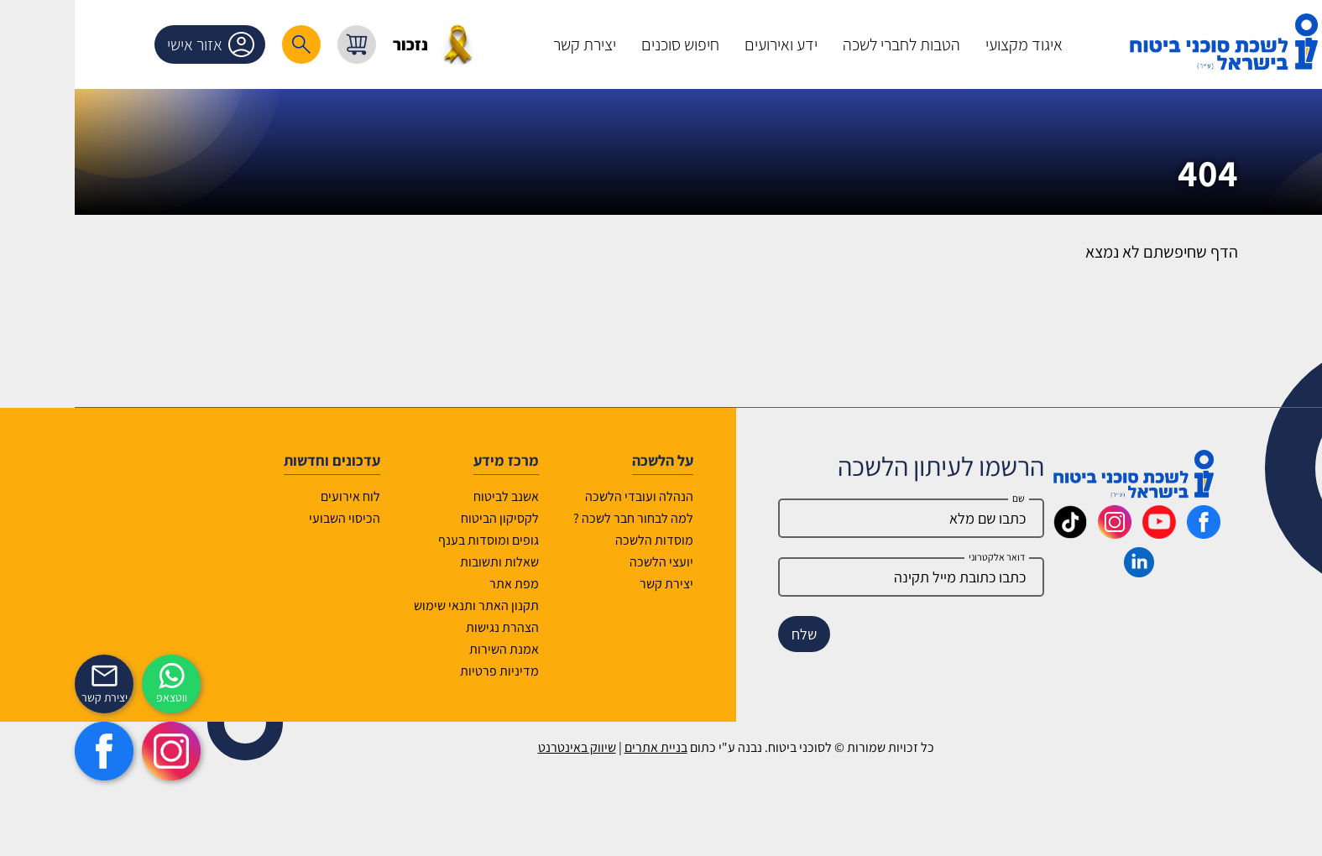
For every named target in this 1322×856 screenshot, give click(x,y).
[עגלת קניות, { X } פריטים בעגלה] (282, 44)
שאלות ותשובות (424, 562)
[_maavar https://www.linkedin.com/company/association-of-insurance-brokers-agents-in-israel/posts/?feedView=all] (1064, 571)
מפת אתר (439, 583)
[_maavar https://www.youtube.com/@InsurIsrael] (1084, 533)
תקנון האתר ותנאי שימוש (401, 605)
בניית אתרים (581, 747)
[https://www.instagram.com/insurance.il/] (96, 751)
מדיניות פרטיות (424, 671)
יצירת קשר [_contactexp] (30, 697)
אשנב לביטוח (431, 496)
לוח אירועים (276, 496)
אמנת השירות (429, 649)
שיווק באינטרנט (502, 747)
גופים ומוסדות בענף (413, 540)
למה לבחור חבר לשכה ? (559, 518)
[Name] (836, 518)
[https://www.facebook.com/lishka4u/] (29, 751)
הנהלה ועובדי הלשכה (564, 496)
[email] (836, 577)
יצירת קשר (592, 583)
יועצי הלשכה (587, 562)
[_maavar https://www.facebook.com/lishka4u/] (1129, 533)
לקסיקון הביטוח (425, 518)
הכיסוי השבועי (270, 518)
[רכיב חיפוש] (226, 44)
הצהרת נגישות (427, 627)
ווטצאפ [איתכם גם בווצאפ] (96, 697)
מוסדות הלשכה (580, 540)
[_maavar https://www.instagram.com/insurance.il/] (1040, 533)
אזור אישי (139, 44)
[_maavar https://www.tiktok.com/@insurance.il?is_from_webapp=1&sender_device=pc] (995, 533)
